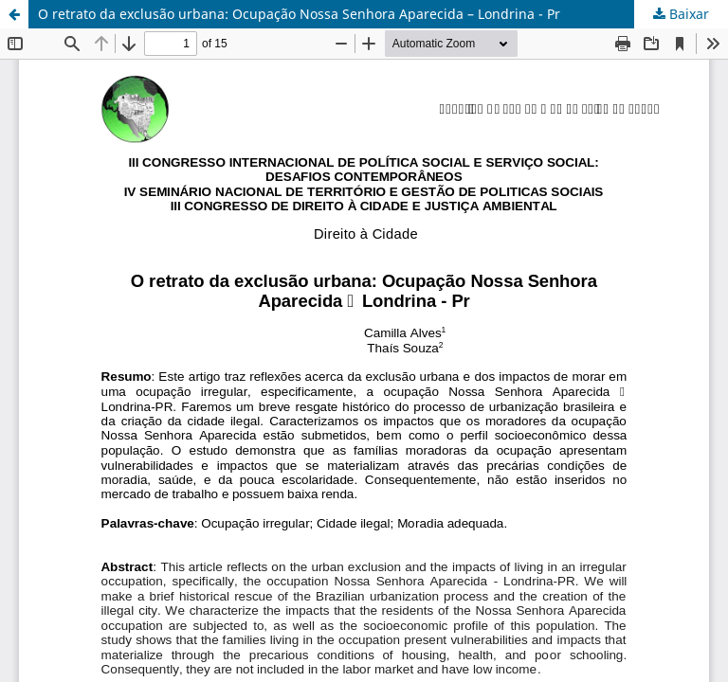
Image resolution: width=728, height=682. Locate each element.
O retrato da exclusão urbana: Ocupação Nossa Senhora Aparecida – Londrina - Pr (299, 14)
